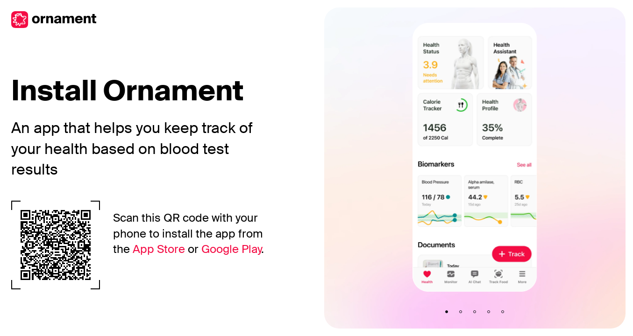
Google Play (231, 249)
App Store (159, 249)
